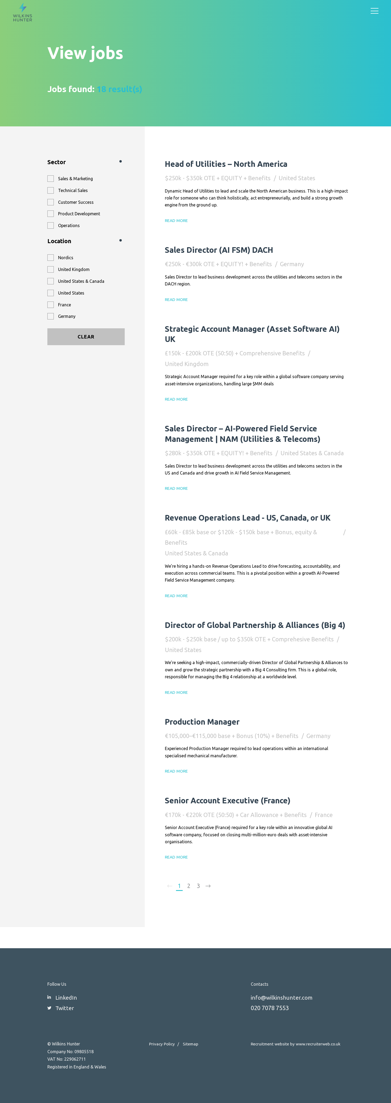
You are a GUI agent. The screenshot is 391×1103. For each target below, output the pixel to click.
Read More (177, 220)
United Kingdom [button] (74, 269)
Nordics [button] (65, 257)
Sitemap (191, 1043)
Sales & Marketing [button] (75, 178)
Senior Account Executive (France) (234, 820)
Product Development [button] (79, 213)
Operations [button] (69, 225)
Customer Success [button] (76, 202)
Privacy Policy (162, 1043)
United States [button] (71, 293)
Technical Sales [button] (73, 190)
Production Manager (206, 741)
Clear (86, 336)
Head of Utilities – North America (232, 163)
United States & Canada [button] (81, 281)
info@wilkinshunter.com (283, 997)
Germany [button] (66, 316)
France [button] (64, 304)
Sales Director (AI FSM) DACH (225, 249)
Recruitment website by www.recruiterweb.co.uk (296, 1043)
